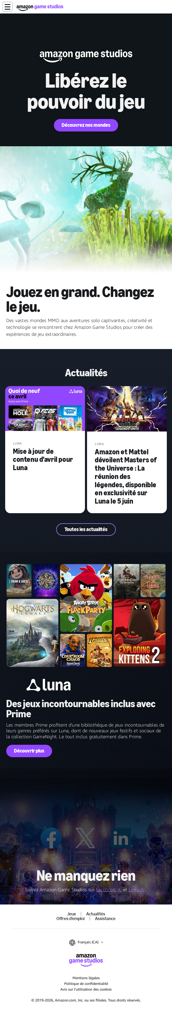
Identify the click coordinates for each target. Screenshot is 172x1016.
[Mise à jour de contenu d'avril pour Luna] (45, 409)
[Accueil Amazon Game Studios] (40, 7)
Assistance (105, 918)
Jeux (71, 914)
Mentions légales (86, 978)
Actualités (95, 914)
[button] (7, 7)
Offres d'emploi (70, 918)
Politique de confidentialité (86, 983)
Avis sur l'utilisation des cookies (86, 989)
